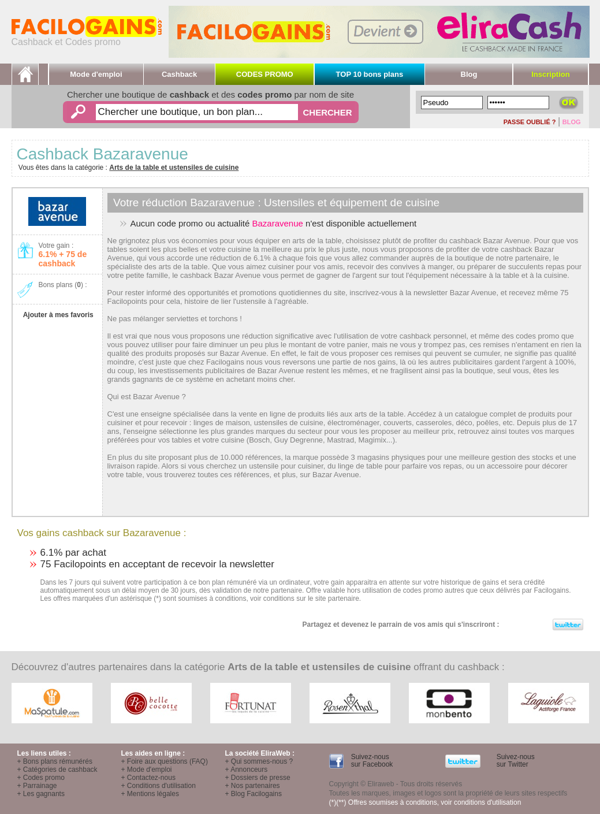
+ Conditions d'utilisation (158, 786)
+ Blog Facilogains (253, 794)
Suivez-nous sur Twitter (514, 760)
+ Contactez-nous (148, 778)
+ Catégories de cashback (57, 769)
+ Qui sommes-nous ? (259, 761)
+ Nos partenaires (252, 786)
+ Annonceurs (246, 769)
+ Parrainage (37, 786)
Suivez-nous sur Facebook (371, 760)
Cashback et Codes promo (87, 38)
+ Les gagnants (41, 794)
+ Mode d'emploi (146, 769)
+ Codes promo (41, 778)
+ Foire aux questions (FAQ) (164, 761)
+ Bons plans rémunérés (54, 761)
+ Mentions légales (150, 794)
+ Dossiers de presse (257, 778)
